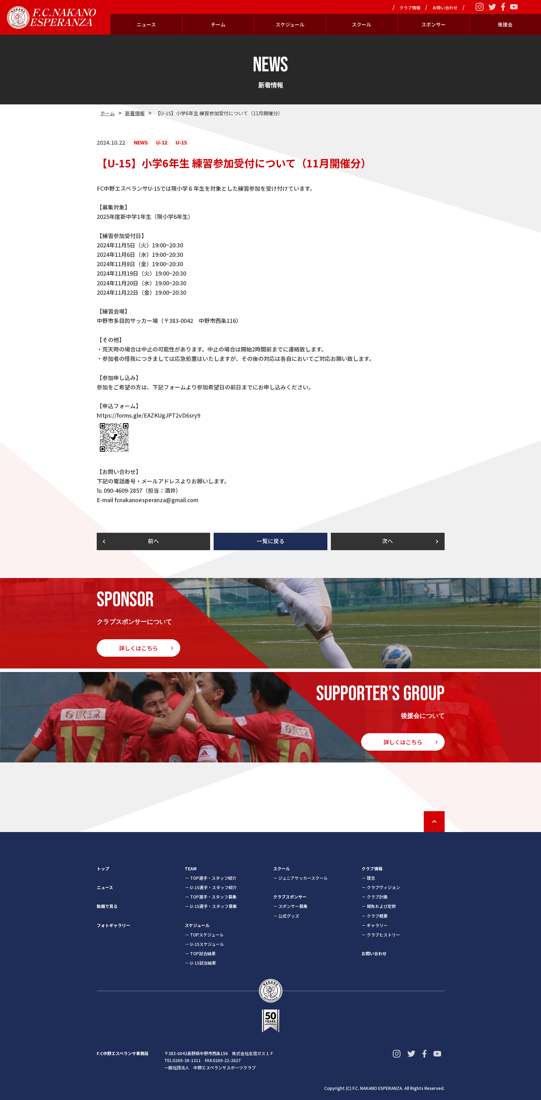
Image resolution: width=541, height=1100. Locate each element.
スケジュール (290, 24)
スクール (361, 24)
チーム (218, 24)
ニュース (146, 24)
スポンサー (433, 24)
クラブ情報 (409, 8)
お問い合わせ (445, 8)
